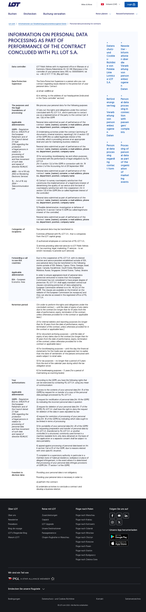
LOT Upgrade (48, 524)
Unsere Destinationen (51, 528)
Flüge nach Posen (83, 546)
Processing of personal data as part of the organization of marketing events (125, 161)
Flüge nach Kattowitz (85, 524)
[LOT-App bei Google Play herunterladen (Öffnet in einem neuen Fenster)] (119, 536)
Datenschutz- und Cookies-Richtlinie (58, 599)
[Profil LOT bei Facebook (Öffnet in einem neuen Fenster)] (112, 515)
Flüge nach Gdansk (84, 528)
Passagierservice (49, 533)
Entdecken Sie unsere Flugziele (26, 589)
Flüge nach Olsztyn (84, 537)
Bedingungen (14, 599)
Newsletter (13, 520)
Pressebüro (12, 524)
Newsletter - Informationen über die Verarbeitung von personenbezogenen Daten (125, 66)
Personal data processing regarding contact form (111, 155)
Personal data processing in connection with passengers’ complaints (125, 114)
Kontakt (99, 599)
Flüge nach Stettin (84, 551)
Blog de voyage (15, 528)
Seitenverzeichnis (133, 599)
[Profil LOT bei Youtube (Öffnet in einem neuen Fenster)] (119, 515)
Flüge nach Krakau (84, 520)
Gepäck (45, 520)
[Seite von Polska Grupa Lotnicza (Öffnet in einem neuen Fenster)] (13, 578)
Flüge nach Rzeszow (85, 542)
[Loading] (111, 4)
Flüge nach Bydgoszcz (86, 555)
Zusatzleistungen (49, 515)
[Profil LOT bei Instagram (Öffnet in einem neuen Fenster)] (112, 522)
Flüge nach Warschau (85, 515)
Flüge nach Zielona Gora (86, 559)
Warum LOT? (13, 537)
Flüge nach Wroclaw (85, 533)
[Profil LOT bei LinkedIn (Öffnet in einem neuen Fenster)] (126, 515)
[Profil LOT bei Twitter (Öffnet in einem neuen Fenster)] (119, 522)
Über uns (12, 515)
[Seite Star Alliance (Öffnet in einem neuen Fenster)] (38, 578)
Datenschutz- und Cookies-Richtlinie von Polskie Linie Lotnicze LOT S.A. (111, 62)
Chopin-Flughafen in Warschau (55, 537)
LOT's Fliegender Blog (17, 533)
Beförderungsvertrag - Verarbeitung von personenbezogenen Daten (111, 115)
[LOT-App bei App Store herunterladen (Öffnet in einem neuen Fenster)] (119, 543)
